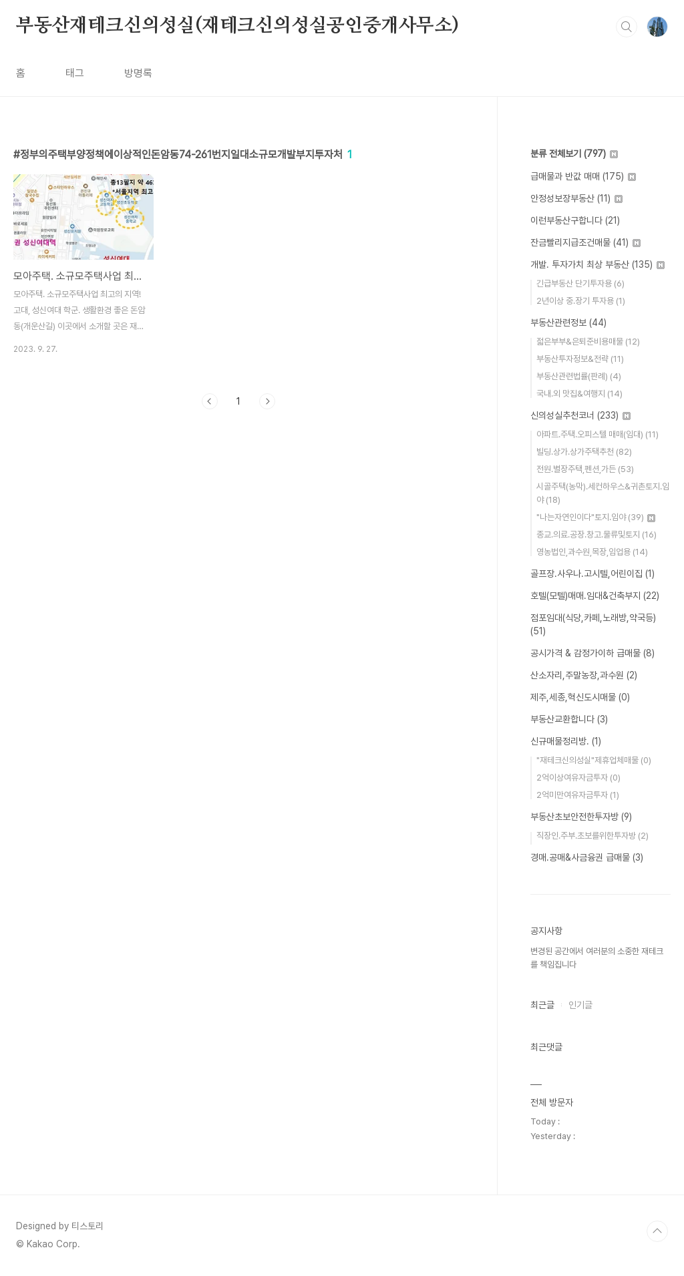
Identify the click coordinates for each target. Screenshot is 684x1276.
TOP (657, 1231)
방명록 (138, 73)
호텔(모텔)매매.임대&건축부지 (594, 595)
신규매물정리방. (565, 741)
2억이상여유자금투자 (578, 778)
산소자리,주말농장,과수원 (583, 675)
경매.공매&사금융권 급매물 (586, 857)
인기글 (580, 1005)
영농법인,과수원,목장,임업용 (592, 552)
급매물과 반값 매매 (583, 176)
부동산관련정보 (568, 322)
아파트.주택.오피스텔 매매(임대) (597, 434)
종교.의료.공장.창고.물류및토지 (596, 534)
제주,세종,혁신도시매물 (580, 697)
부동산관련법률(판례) (578, 376)
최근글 (542, 1005)
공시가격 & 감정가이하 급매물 (592, 653)
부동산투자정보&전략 (580, 359)
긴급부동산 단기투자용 (580, 283)
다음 (267, 401)
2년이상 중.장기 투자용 (580, 301)
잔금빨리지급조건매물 (585, 242)
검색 (627, 27)
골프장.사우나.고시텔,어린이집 (592, 573)
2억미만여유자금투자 (577, 795)
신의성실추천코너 (580, 415)
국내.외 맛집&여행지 (579, 394)
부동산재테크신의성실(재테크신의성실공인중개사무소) (237, 26)
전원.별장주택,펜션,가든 (585, 469)
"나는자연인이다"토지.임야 (595, 517)
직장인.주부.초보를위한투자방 (592, 836)
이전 (210, 401)
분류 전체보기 (574, 153)
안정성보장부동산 (576, 198)
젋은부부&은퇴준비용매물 (588, 342)
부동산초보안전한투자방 (581, 816)
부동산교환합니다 (569, 719)
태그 (74, 73)
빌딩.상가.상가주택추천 (584, 452)
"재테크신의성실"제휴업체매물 (593, 760)
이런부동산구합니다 (575, 220)
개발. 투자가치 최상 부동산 (597, 264)
